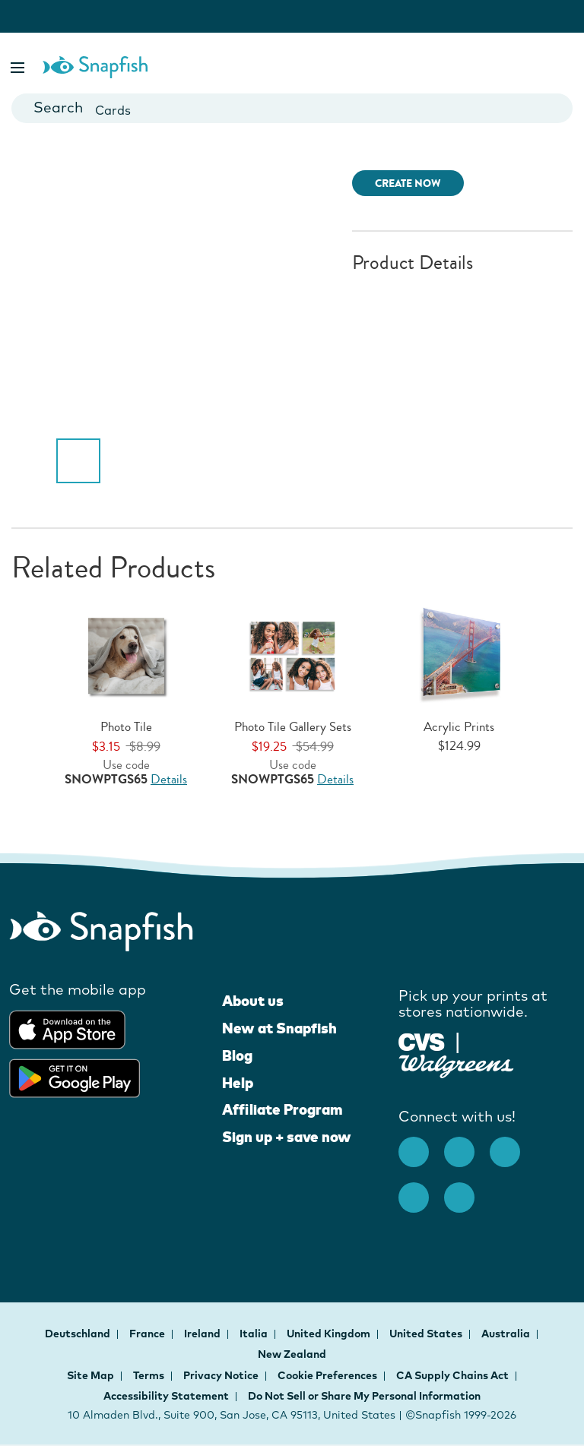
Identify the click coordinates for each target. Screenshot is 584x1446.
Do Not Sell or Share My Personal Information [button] (364, 1396)
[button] (19, 65)
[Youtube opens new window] (421, 1190)
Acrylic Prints (459, 726)
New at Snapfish (279, 1028)
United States (427, 1333)
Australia (506, 1333)
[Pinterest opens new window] (512, 1144)
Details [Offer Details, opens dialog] (169, 779)
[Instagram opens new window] (467, 1144)
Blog (237, 1055)
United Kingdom (330, 1333)
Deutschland (79, 1333)
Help (237, 1083)
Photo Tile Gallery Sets (292, 726)
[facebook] (421, 1144)
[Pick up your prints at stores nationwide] (421, 1040)
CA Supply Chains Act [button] (452, 1375)
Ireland (203, 1333)
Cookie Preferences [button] (327, 1375)
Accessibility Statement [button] (166, 1396)
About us (253, 1001)
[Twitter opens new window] (467, 1190)
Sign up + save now (286, 1137)
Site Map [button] (90, 1375)
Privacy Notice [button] (221, 1375)
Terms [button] (148, 1375)
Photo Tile (126, 726)
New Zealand (292, 1354)
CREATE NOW (408, 183)
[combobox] (292, 108)
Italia (255, 1333)
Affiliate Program (282, 1109)
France (148, 1333)
